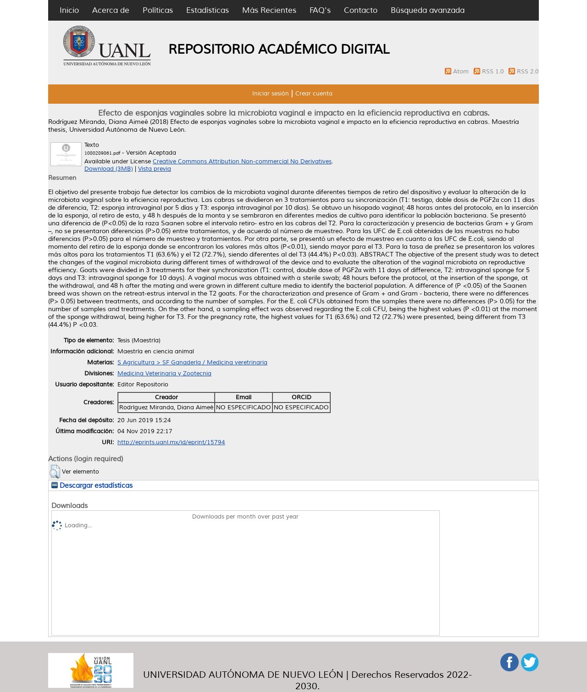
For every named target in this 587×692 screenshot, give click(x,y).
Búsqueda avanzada (428, 10)
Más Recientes (269, 10)
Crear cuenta (313, 93)
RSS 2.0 (528, 71)
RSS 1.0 (494, 71)
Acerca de (110, 10)
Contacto (360, 10)
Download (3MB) (108, 169)
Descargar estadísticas (92, 485)
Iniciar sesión (270, 93)
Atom (462, 71)
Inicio (69, 10)
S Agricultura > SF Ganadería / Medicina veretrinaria (192, 362)
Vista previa (154, 169)
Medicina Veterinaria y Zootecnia (164, 373)
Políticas (158, 10)
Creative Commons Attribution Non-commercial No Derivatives (242, 161)
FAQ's (320, 10)
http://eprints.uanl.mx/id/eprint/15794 (171, 442)
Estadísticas (207, 10)
